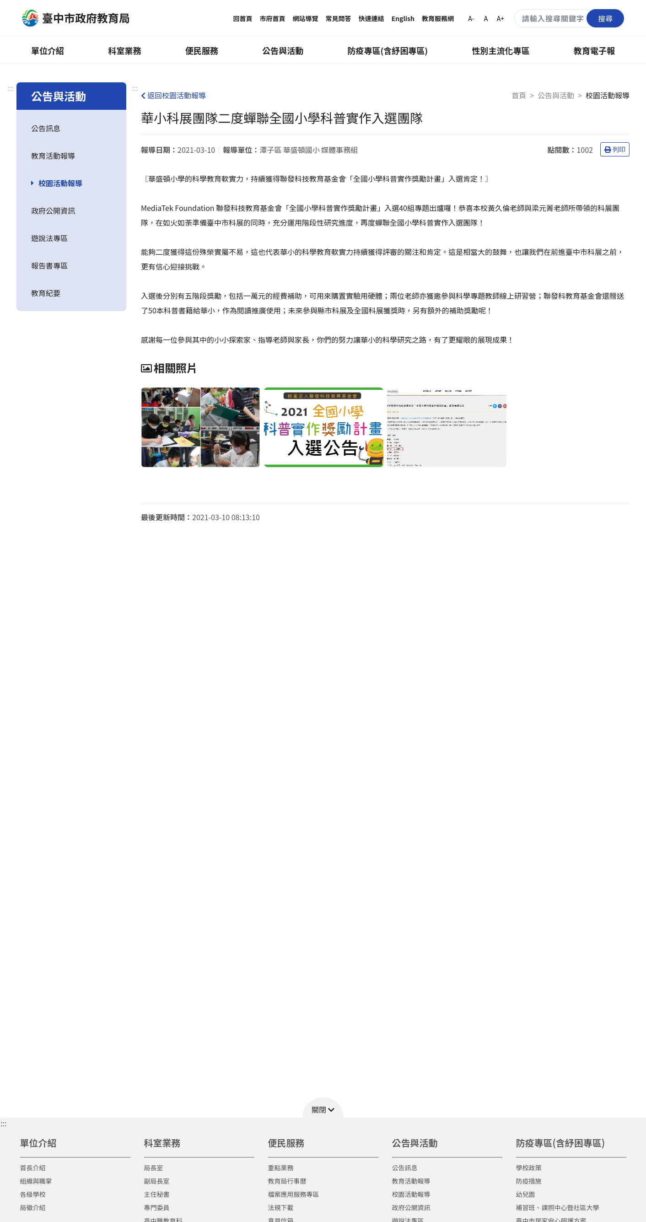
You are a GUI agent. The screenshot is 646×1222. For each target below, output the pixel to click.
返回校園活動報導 (173, 95)
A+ (500, 18)
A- (471, 18)
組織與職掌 (36, 1180)
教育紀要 (45, 292)
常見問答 (338, 18)
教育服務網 (438, 18)
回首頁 (243, 18)
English (403, 18)
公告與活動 (282, 50)
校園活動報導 (60, 183)
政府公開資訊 (53, 210)
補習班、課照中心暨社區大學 (557, 1207)
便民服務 (201, 50)
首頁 (518, 95)
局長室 (153, 1167)
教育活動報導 (53, 155)
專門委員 (157, 1207)
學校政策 (529, 1167)
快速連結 (371, 18)
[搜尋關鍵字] (569, 18)
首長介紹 (33, 1167)
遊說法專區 (49, 237)
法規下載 (281, 1207)
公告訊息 (45, 128)
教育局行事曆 (287, 1180)
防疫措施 (529, 1180)
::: (10, 87)
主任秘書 (157, 1194)
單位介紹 (47, 50)
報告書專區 (49, 265)
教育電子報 (594, 50)
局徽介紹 (33, 1207)
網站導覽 (305, 18)
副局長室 (157, 1180)
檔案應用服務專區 (293, 1194)
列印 (614, 149)
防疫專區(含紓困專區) (388, 50)
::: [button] (3, 1123)
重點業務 (281, 1167)
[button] (323, 1107)
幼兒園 (525, 1194)
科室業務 (124, 50)
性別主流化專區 (501, 50)
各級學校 (33, 1194)
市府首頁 (272, 18)
